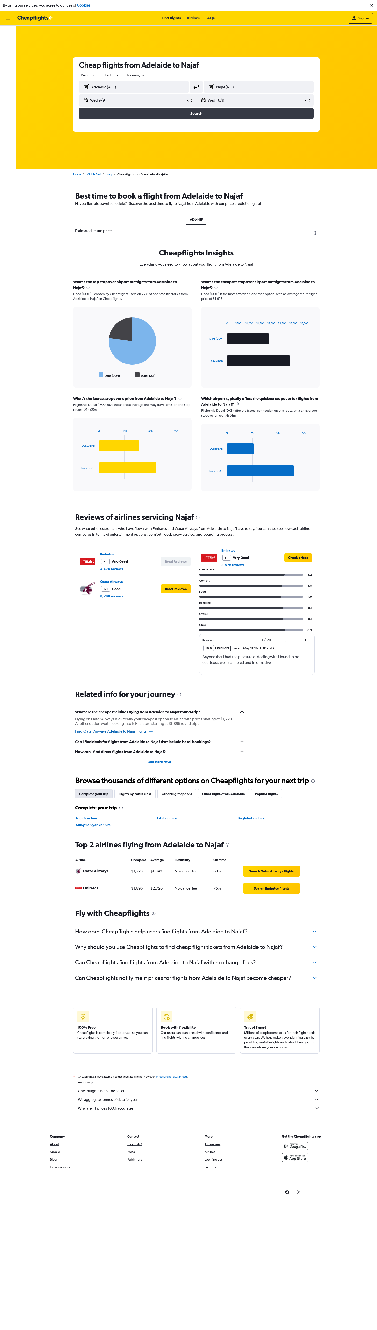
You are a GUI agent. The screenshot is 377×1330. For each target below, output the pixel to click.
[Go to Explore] (8, 63)
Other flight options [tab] (177, 794)
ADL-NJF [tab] (197, 219)
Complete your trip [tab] (94, 794)
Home (77, 174)
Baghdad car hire (251, 818)
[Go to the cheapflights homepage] (35, 18)
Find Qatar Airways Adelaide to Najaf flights (115, 731)
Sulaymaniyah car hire (94, 825)
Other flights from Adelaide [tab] (224, 794)
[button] (371, 5)
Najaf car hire (87, 818)
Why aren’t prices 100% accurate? (199, 1108)
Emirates (107, 554)
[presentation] (316, 233)
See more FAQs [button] (160, 762)
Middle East (94, 174)
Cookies (83, 5)
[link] (298, 557)
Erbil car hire (167, 818)
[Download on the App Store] (296, 1157)
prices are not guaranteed (171, 1076)
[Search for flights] (8, 33)
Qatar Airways (112, 581)
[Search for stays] (8, 43)
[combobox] (88, 75)
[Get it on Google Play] (296, 1146)
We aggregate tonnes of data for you (199, 1099)
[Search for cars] (8, 53)
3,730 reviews (112, 596)
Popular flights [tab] (267, 794)
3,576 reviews (112, 569)
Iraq (109, 174)
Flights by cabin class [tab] (135, 794)
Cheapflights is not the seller (199, 1091)
